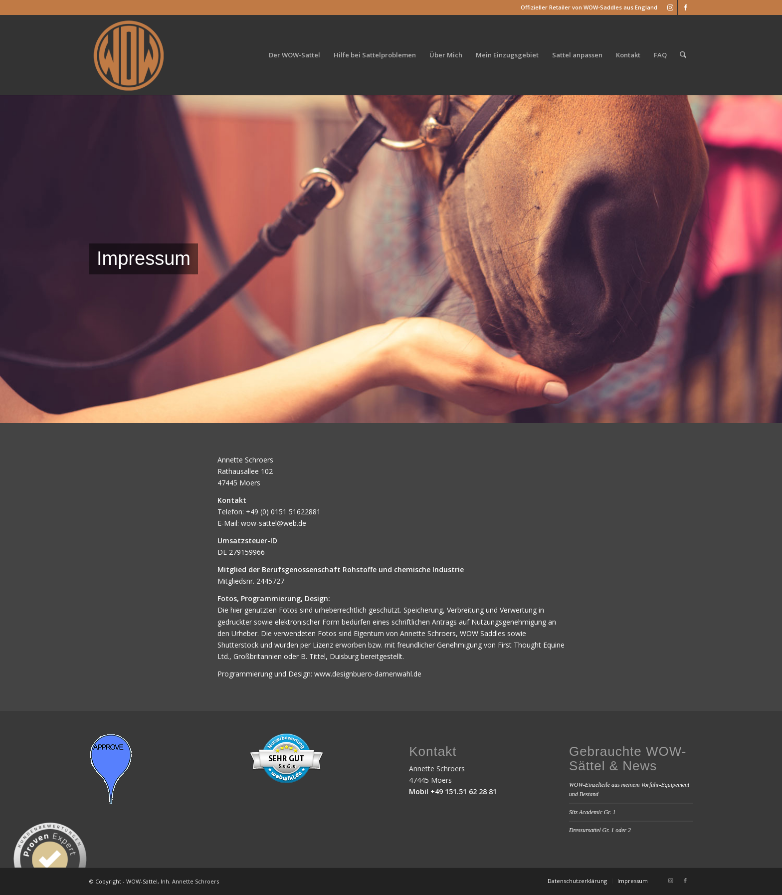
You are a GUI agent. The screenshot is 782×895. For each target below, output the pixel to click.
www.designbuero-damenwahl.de (367, 673)
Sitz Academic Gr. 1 (592, 812)
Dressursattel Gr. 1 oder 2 (600, 830)
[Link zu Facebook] (685, 7)
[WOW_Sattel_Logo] (129, 55)
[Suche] (683, 55)
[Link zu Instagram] (670, 7)
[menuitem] (294, 55)
